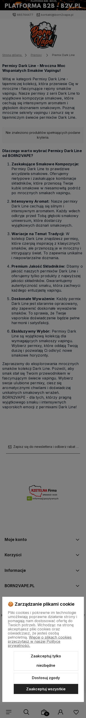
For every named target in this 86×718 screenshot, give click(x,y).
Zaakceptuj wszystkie (46, 689)
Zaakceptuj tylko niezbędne (46, 661)
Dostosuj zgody (46, 677)
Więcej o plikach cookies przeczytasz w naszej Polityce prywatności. (40, 641)
